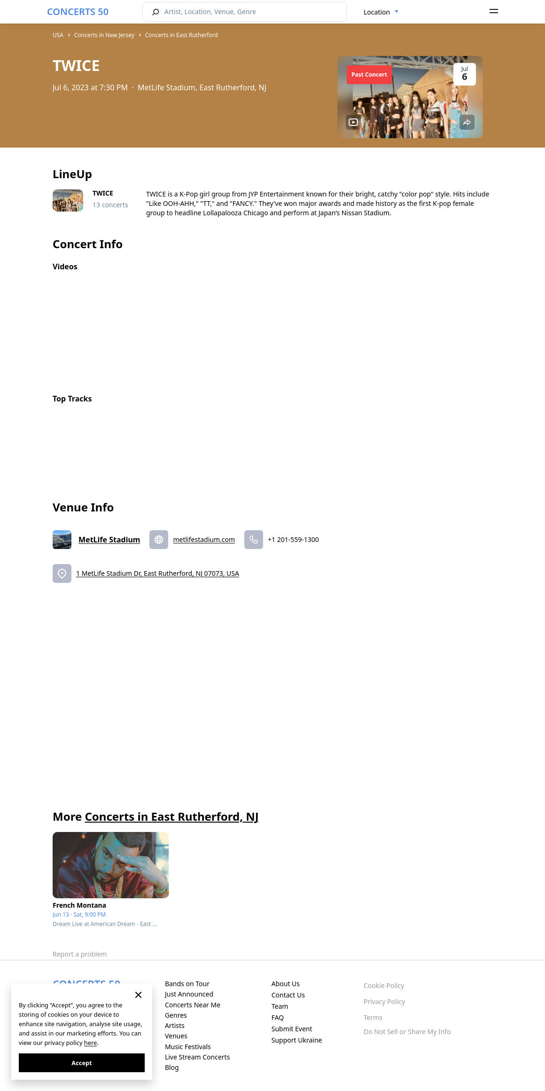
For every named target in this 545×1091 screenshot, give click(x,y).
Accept (81, 1063)
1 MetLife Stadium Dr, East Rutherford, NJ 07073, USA (157, 573)
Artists (175, 1025)
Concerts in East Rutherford (181, 35)
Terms (373, 1017)
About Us (286, 983)
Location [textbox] (377, 12)
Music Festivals (188, 1046)
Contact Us (288, 994)
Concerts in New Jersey (104, 35)
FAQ (278, 1017)
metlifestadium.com (204, 539)
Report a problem (80, 954)
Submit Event (292, 1028)
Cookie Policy (384, 985)
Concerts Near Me (192, 1004)
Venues (176, 1035)
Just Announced (189, 993)
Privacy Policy (384, 1001)
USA (58, 35)
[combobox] (381, 12)
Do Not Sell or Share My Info (407, 1031)
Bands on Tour (187, 983)
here (90, 1042)
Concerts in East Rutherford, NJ (171, 816)
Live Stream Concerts (197, 1056)
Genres (176, 1015)
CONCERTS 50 (78, 11)
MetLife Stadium (109, 539)
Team (280, 1006)
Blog (172, 1067)
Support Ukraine (297, 1040)
